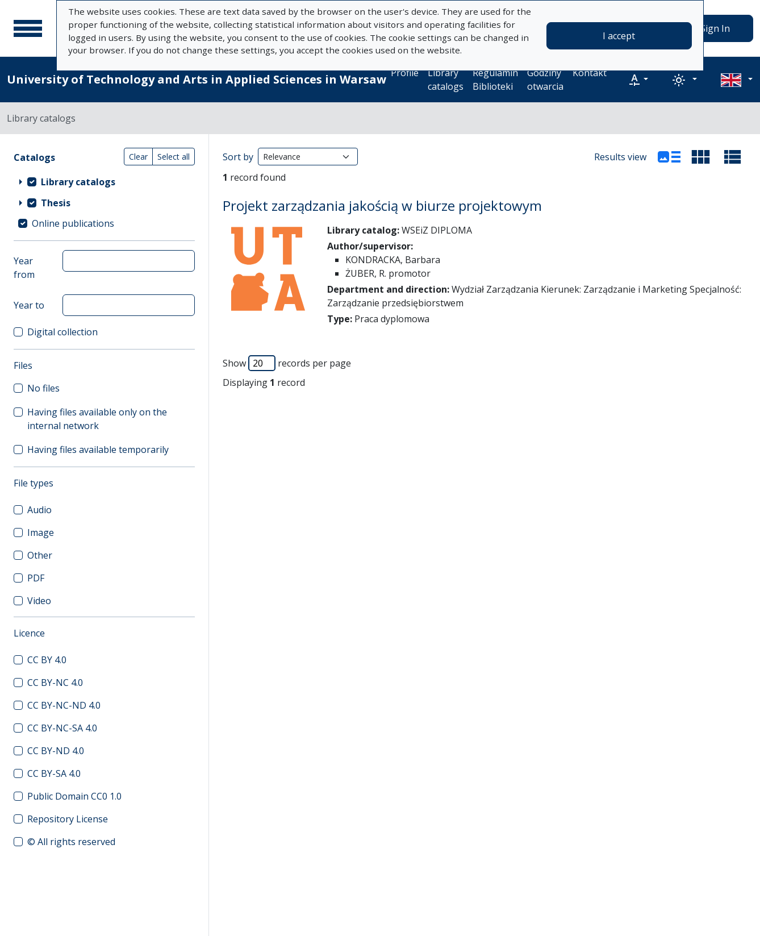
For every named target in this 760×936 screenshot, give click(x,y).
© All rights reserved (71, 841)
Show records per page (287, 363)
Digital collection (62, 332)
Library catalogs (445, 79)
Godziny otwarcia (545, 79)
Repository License (67, 819)
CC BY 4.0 (46, 660)
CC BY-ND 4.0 (55, 750)
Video (39, 600)
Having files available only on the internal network (97, 419)
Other (39, 555)
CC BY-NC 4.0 (55, 682)
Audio (39, 510)
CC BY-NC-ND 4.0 (64, 705)
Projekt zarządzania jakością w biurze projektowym (382, 205)
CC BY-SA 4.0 (54, 773)
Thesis (55, 203)
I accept (619, 36)
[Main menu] (28, 28)
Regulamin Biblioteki (495, 79)
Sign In (715, 28)
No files (43, 388)
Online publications (73, 223)
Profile (405, 72)
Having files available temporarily (98, 449)
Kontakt (590, 72)
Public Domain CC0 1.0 (74, 796)
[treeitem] (104, 181)
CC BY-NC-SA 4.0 (62, 728)
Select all (173, 156)
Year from (24, 268)
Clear (138, 156)
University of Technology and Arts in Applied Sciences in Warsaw (196, 79)
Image (40, 532)
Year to (29, 305)
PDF (35, 578)
